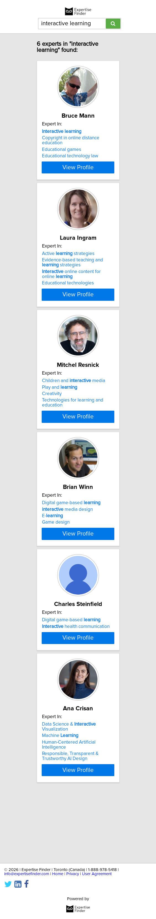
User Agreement (97, 874)
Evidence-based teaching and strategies (72, 272)
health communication (76, 666)
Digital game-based (71, 527)
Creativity (52, 408)
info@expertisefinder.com (26, 874)
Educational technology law (70, 155)
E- (52, 540)
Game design (56, 547)
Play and (59, 402)
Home (57, 874)
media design (67, 534)
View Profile (78, 177)
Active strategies (68, 263)
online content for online (71, 284)
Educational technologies (68, 293)
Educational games (61, 149)
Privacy (72, 874)
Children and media (73, 395)
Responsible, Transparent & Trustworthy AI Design (70, 824)
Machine (60, 803)
